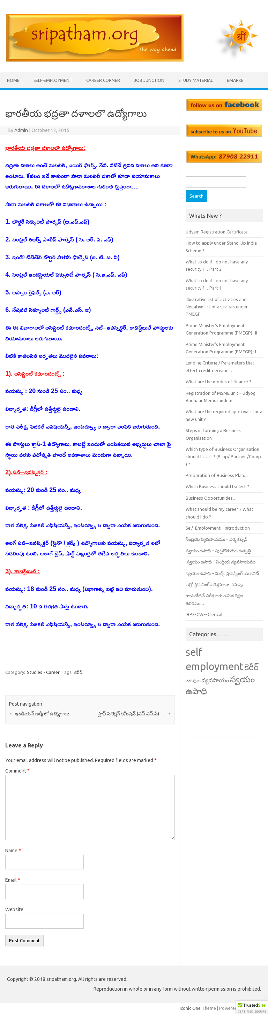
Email (12, 880)
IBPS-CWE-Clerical (204, 614)
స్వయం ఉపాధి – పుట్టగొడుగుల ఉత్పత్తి (218, 550)
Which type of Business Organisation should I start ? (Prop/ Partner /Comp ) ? (223, 457)
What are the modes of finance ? (218, 381)
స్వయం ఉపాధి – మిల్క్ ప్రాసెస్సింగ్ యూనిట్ (222, 573)
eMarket (236, 80)
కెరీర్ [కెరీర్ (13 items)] (252, 666)
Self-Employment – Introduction (218, 527)
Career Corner (103, 80)
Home (13, 80)
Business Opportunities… (211, 498)
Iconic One (190, 1008)
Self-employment (53, 80)
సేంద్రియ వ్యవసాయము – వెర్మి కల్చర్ (216, 539)
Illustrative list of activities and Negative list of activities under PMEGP (217, 307)
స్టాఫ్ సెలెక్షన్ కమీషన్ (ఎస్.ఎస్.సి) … (134, 713)
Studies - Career (43, 672)
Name (13, 850)
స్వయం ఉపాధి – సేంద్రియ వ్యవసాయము (220, 561)
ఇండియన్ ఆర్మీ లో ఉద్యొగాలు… (41, 713)
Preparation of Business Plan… (217, 475)
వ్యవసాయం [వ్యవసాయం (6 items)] (215, 680)
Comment (17, 771)
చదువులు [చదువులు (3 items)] (193, 681)
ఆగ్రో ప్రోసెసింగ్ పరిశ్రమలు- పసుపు (214, 584)
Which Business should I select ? (217, 486)
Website (14, 909)
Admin (21, 130)
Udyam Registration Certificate (217, 231)
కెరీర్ (78, 672)
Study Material (195, 80)
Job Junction (149, 80)
